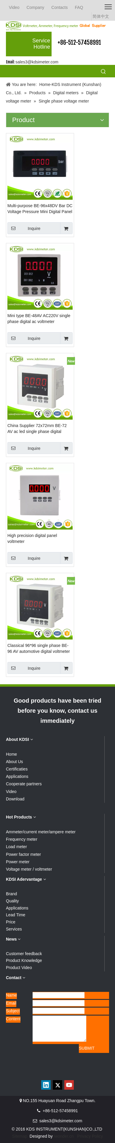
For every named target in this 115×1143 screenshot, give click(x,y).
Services (14, 929)
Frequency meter (21, 839)
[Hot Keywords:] (103, 72)
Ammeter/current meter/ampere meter (41, 831)
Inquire (23, 228)
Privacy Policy (90, 1136)
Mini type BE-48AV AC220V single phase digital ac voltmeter (38, 318)
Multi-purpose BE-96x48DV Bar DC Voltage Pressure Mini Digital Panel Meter (39, 209)
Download (15, 799)
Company (35, 7)
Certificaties (17, 769)
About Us (14, 761)
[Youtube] (69, 1085)
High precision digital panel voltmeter (32, 538)
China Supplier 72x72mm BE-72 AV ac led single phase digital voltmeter (37, 428)
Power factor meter (23, 854)
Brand (11, 893)
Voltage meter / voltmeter (29, 869)
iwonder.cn (64, 1136)
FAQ (79, 7)
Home (11, 754)
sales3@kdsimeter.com (36, 62)
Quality (12, 901)
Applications (17, 776)
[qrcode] (57, 1072)
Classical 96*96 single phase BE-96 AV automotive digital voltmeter (38, 648)
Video (14, 7)
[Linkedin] (46, 1085)
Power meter (17, 861)
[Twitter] (57, 1085)
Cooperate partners (24, 783)
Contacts (59, 7)
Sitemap (19, 1136)
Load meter (16, 846)
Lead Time (15, 914)
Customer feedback (24, 953)
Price (10, 922)
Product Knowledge (24, 960)
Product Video (19, 967)
